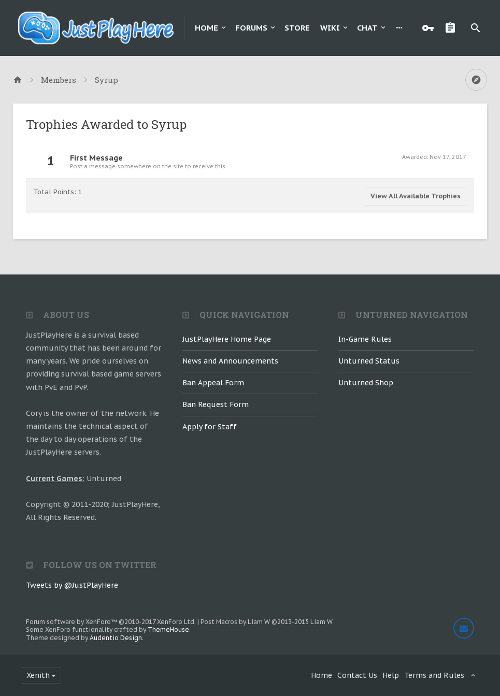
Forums (251, 28)
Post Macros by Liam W (267, 622)
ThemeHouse (168, 629)
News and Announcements (230, 361)
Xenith (38, 675)
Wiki (330, 28)
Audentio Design (116, 638)
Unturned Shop (365, 382)
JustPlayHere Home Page (226, 339)
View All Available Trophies (415, 196)
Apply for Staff (209, 426)
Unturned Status (368, 361)
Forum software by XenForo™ (111, 622)
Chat (367, 28)
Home (206, 28)
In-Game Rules (365, 339)
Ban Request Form (215, 404)
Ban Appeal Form (213, 382)
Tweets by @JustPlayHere (72, 585)
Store (297, 28)
